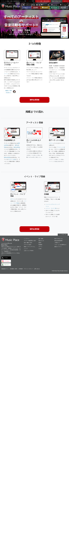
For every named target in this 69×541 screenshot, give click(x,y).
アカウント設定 (12, 159)
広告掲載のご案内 (13, 268)
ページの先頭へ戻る (63, 234)
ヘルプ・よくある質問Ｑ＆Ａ (60, 244)
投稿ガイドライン (58, 246)
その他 (39, 248)
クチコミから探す (27, 244)
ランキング (64, 4)
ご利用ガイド (57, 242)
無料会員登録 (17, 147)
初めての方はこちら (56, 1)
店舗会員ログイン (5, 268)
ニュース (55, 4)
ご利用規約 (20, 268)
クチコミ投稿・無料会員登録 (42, 1)
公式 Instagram (7, 261)
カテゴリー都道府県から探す (30, 240)
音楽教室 (40, 244)
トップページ (27, 4)
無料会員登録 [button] (34, 100)
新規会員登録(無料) (58, 240)
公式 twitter (6, 257)
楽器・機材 (40, 238)
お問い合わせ (37, 268)
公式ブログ (6, 264)
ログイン (66, 1)
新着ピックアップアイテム (29, 246)
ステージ (40, 246)
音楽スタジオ (41, 240)
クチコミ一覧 (46, 4)
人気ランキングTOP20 (28, 250)
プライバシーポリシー (28, 268)
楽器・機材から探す (28, 242)
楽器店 (39, 242)
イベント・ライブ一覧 (51, 208)
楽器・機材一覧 (36, 4)
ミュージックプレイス (10, 6)
